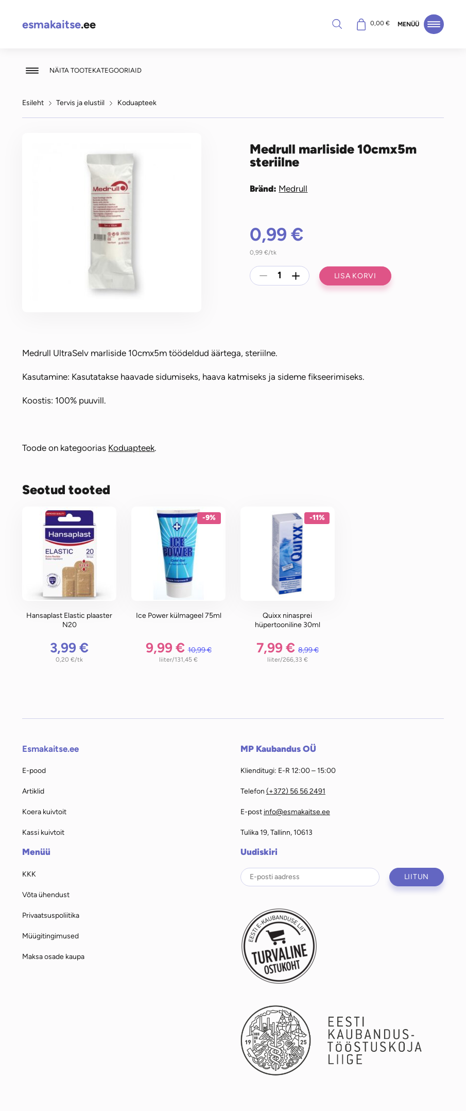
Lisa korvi (355, 275)
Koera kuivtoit (44, 811)
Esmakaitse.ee (50, 749)
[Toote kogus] (279, 275)
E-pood (34, 770)
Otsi (336, 23)
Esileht (33, 102)
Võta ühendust (46, 894)
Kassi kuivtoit (43, 832)
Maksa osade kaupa (53, 956)
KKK (29, 874)
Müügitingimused (50, 935)
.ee (59, 24)
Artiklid (33, 791)
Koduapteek (137, 102)
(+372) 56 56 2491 (295, 791)
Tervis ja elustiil (80, 102)
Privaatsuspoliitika (50, 915)
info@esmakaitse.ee (297, 811)
